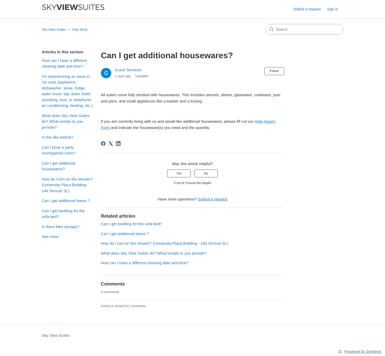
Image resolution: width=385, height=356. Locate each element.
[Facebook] (103, 143)
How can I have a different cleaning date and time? (64, 63)
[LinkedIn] (118, 143)
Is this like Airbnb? (57, 137)
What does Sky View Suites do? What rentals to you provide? (65, 121)
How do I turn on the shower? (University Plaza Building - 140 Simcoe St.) (67, 185)
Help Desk (79, 29)
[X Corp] (110, 143)
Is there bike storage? (60, 226)
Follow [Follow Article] (274, 71)
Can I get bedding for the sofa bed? (63, 214)
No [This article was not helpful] (206, 173)
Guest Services (128, 70)
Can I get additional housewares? (58, 166)
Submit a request (307, 9)
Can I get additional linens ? (66, 200)
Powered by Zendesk (362, 351)
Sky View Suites (54, 29)
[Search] (304, 29)
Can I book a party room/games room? (59, 150)
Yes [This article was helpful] (179, 173)
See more (50, 236)
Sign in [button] (332, 9)
